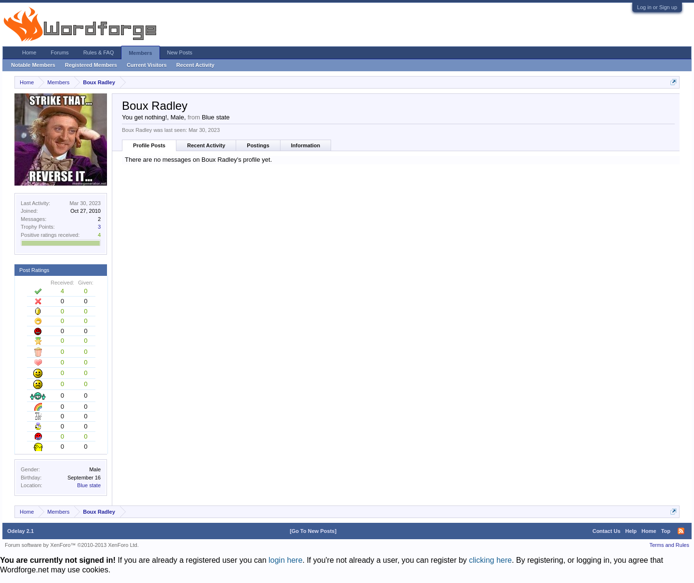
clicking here (490, 560)
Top (665, 531)
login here (285, 560)
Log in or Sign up (657, 7)
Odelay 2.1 (20, 531)
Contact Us (606, 531)
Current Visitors (147, 65)
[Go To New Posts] (313, 531)
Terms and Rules (669, 545)
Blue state (89, 485)
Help (631, 531)
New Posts (180, 52)
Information (305, 145)
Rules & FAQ (98, 52)
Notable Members (33, 65)
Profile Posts (149, 145)
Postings (258, 145)
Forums (59, 52)
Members (140, 53)
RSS (681, 531)
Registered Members (91, 65)
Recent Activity (206, 145)
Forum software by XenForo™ (72, 545)
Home (29, 52)
